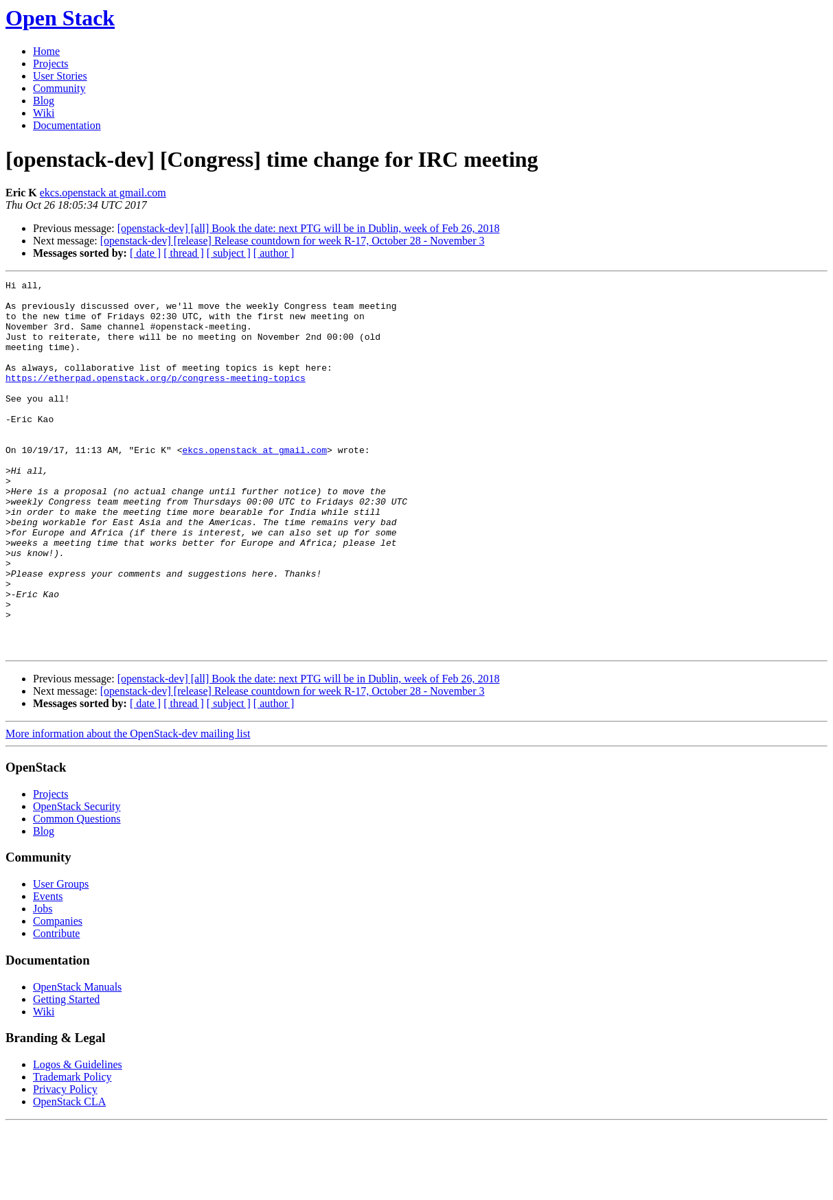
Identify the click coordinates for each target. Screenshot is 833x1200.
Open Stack (60, 17)
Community (59, 88)
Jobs (42, 983)
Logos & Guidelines (77, 1138)
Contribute (56, 1007)
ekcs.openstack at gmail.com (103, 192)
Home (46, 51)
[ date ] (145, 253)
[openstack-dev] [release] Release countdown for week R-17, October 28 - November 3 (292, 240)
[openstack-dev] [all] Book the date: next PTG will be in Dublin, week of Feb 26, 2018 (308, 228)
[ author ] (274, 253)
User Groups (61, 958)
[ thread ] (183, 253)
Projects (51, 63)
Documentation (67, 125)
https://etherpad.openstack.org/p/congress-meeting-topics (155, 398)
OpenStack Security (77, 880)
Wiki (43, 113)
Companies (57, 995)
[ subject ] (229, 253)
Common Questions (77, 893)
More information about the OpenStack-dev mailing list (127, 808)
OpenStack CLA (69, 1175)
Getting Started (66, 1073)
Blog (43, 100)
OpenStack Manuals (77, 1061)
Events (48, 970)
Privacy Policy (65, 1163)
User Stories (60, 76)
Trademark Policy (72, 1151)
